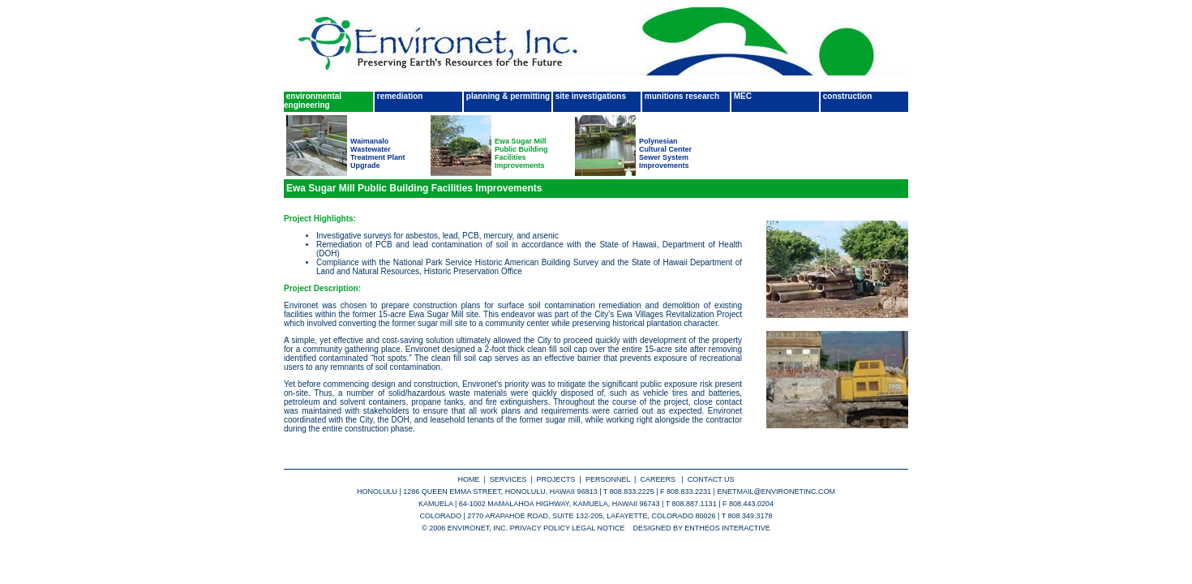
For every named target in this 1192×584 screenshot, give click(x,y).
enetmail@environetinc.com (776, 491)
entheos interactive (727, 528)
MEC (741, 96)
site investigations (589, 96)
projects (556, 479)
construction (846, 96)
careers (660, 479)
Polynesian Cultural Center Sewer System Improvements (665, 153)
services (508, 479)
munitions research (680, 96)
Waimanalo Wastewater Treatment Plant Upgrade (377, 153)
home (469, 479)
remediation (398, 96)
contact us (711, 479)
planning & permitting (507, 96)
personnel (607, 479)
